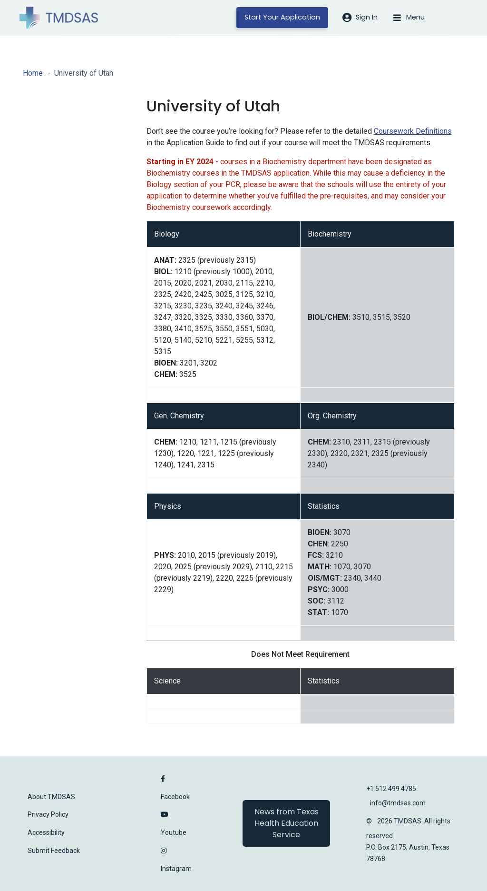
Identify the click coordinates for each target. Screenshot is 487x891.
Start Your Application (282, 17)
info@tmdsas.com (398, 803)
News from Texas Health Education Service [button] (286, 823)
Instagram (176, 868)
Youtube (173, 832)
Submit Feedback (54, 850)
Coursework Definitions (413, 131)
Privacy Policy (48, 814)
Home (33, 73)
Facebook (175, 797)
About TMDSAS (51, 797)
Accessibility (46, 832)
